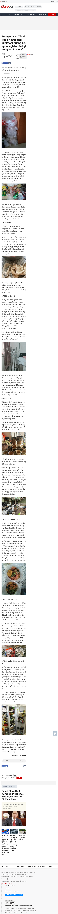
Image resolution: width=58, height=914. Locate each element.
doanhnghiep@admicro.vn (15, 891)
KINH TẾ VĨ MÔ (18, 15)
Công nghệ (42, 866)
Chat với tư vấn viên (14, 895)
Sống (17, 54)
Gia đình (17, 57)
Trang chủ (4, 866)
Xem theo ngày (7, 775)
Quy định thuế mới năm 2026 (33, 6)
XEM (19, 778)
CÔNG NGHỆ (42, 15)
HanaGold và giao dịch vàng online (25, 10)
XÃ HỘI (8, 15)
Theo (14, 761)
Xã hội (13, 866)
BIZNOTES (19, 6)
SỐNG (52, 15)
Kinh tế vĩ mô (21, 866)
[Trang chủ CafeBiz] (1, 14)
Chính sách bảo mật (6, 883)
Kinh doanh (32, 866)
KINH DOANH (31, 15)
